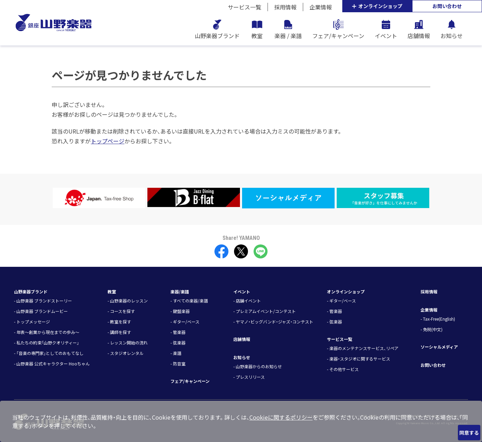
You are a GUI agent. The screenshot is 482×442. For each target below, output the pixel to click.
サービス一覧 (244, 7)
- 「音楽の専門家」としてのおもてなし (48, 353)
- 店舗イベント (247, 301)
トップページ (107, 141)
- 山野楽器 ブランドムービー (41, 311)
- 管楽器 (177, 332)
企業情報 (320, 7)
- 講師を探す (119, 332)
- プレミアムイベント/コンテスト (264, 311)
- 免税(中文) (432, 329)
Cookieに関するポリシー (281, 417)
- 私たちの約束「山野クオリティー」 (46, 342)
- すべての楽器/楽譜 (189, 301)
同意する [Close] (469, 432)
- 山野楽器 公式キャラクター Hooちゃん (52, 363)
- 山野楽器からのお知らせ (257, 366)
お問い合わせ (447, 5)
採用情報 (285, 7)
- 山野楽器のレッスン (128, 301)
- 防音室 (177, 363)
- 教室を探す (119, 322)
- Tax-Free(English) (438, 319)
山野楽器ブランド (31, 291)
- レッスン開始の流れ (128, 342)
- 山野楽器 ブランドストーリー (43, 301)
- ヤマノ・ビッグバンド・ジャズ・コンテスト (273, 322)
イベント (241, 291)
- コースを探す (121, 311)
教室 (112, 291)
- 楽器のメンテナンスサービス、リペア (363, 348)
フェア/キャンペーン (190, 381)
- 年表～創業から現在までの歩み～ (46, 332)
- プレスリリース (249, 377)
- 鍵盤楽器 (180, 311)
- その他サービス (343, 369)
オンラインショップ (377, 5)
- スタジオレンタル (126, 353)
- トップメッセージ (32, 322)
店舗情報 (241, 339)
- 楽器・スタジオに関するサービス (358, 359)
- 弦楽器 (177, 342)
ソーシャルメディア (439, 347)
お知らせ (241, 357)
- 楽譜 (175, 353)
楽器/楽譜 (179, 291)
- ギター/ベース (184, 322)
